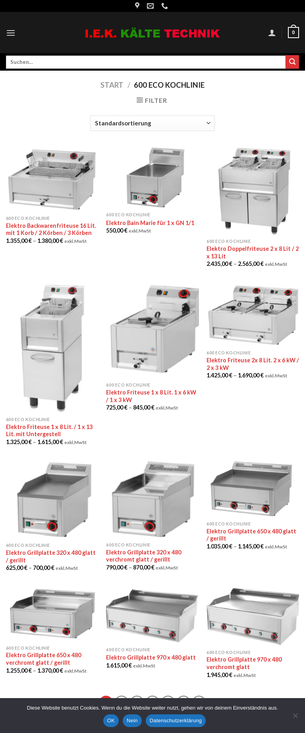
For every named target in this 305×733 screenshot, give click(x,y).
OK (111, 720)
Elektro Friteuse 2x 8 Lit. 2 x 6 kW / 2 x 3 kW (253, 364)
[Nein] (295, 718)
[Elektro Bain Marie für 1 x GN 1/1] (152, 177)
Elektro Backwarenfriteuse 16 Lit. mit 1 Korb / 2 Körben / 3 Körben (51, 229)
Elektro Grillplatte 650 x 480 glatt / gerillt (251, 535)
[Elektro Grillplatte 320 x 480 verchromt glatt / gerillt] (152, 499)
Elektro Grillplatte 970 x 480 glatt (151, 657)
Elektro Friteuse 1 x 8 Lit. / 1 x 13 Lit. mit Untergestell (49, 430)
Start (112, 85)
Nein (132, 720)
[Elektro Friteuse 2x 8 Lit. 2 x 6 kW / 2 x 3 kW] (253, 314)
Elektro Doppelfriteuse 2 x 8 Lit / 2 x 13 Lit (253, 252)
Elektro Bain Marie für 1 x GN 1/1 (150, 222)
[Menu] (10, 32)
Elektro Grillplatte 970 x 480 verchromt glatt (244, 663)
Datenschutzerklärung (176, 720)
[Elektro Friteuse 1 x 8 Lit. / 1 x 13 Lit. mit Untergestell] (52, 347)
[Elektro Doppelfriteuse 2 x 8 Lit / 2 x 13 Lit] (253, 191)
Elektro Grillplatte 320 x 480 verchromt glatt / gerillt (143, 556)
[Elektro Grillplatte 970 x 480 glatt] (152, 615)
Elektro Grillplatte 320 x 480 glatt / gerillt (51, 556)
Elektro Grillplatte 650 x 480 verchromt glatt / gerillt (43, 659)
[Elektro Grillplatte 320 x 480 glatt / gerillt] (52, 500)
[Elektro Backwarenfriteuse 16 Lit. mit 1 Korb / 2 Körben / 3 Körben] (52, 179)
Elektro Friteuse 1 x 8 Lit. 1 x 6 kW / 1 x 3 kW (151, 396)
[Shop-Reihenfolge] (152, 123)
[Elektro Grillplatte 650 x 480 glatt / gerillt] (253, 489)
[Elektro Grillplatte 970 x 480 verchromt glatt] (253, 616)
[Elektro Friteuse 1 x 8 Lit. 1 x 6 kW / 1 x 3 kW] (152, 330)
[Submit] (292, 62)
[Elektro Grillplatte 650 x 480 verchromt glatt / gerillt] (52, 614)
